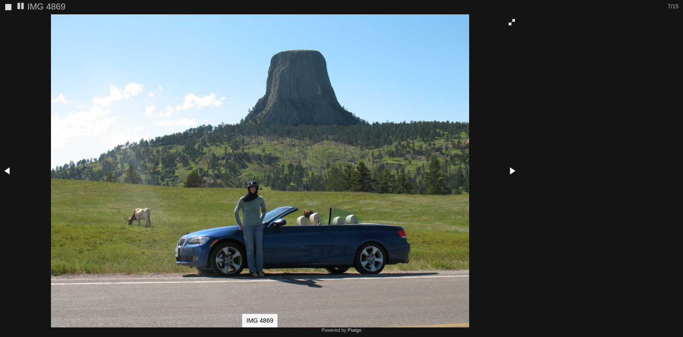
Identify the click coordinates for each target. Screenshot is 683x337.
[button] (512, 22)
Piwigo (355, 330)
